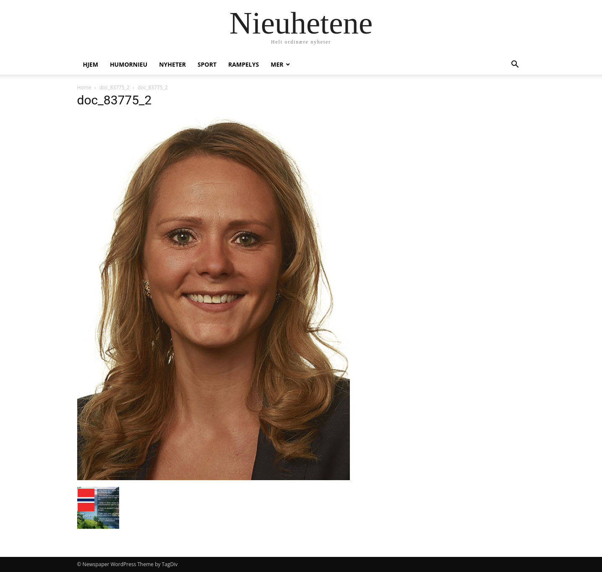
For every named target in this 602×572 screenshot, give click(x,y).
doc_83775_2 (114, 87)
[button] (515, 65)
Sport (207, 64)
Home (84, 87)
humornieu (128, 64)
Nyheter (172, 64)
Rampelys (243, 64)
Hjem (90, 64)
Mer (277, 64)
